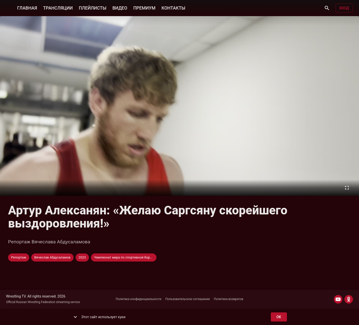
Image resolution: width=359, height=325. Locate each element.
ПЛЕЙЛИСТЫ (92, 7)
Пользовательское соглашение (187, 299)
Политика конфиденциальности (138, 299)
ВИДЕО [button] (119, 7)
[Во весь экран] (347, 188)
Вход (344, 8)
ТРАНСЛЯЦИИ (58, 7)
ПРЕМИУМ (144, 7)
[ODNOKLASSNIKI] (348, 299)
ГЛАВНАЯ (27, 7)
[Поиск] (327, 8)
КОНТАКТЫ (173, 7)
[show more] (75, 317)
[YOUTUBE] (338, 299)
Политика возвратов (228, 299)
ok (279, 317)
